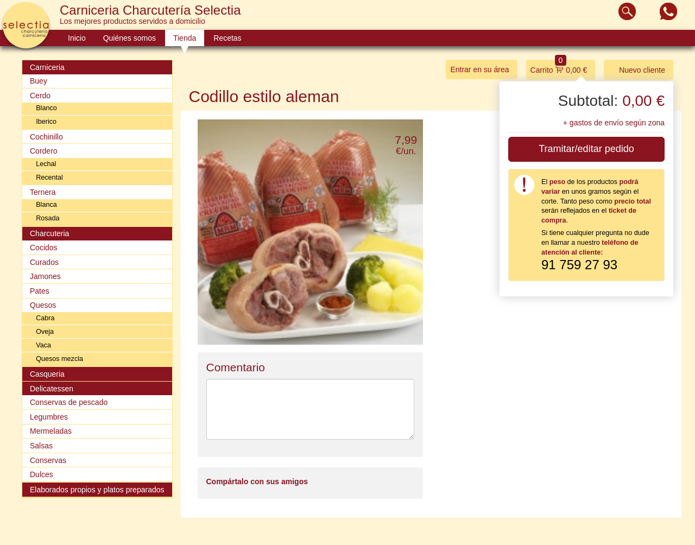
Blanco (46, 108)
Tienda (184, 38)
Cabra (45, 318)
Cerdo (40, 95)
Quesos (43, 305)
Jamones (45, 276)
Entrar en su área (479, 69)
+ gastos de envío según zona (614, 122)
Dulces (41, 474)
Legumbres (49, 417)
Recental (49, 177)
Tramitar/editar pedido (586, 148)
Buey (38, 81)
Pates (39, 291)
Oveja (45, 331)
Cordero (44, 151)
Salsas (41, 445)
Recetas (227, 38)
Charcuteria (49, 233)
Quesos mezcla (59, 359)
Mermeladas (51, 431)
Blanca (46, 204)
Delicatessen (51, 388)
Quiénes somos (129, 38)
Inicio (77, 38)
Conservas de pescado (69, 402)
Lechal (46, 164)
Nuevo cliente (636, 69)
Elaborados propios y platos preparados (97, 489)
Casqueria (47, 374)
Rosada (47, 218)
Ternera (42, 192)
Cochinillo (46, 136)
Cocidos (44, 247)
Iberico (46, 121)
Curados (44, 262)
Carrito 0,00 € (558, 67)
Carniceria (47, 67)
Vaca (43, 345)
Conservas (48, 460)
